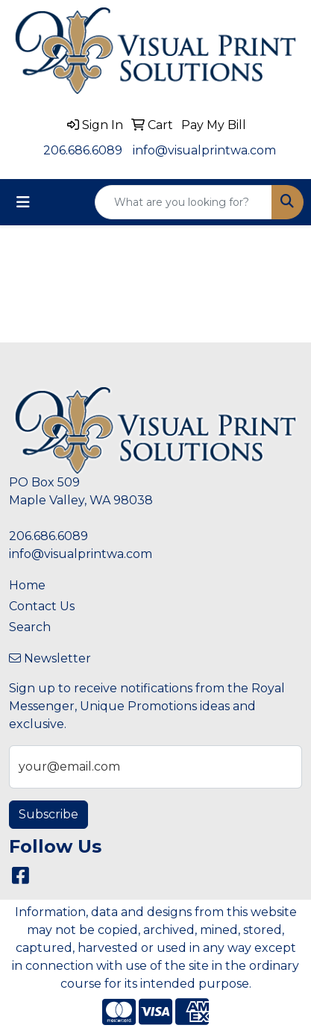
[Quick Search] (183, 202)
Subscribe (48, 814)
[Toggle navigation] (23, 202)
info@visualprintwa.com (204, 150)
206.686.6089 (82, 150)
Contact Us (42, 606)
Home (27, 585)
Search (30, 627)
